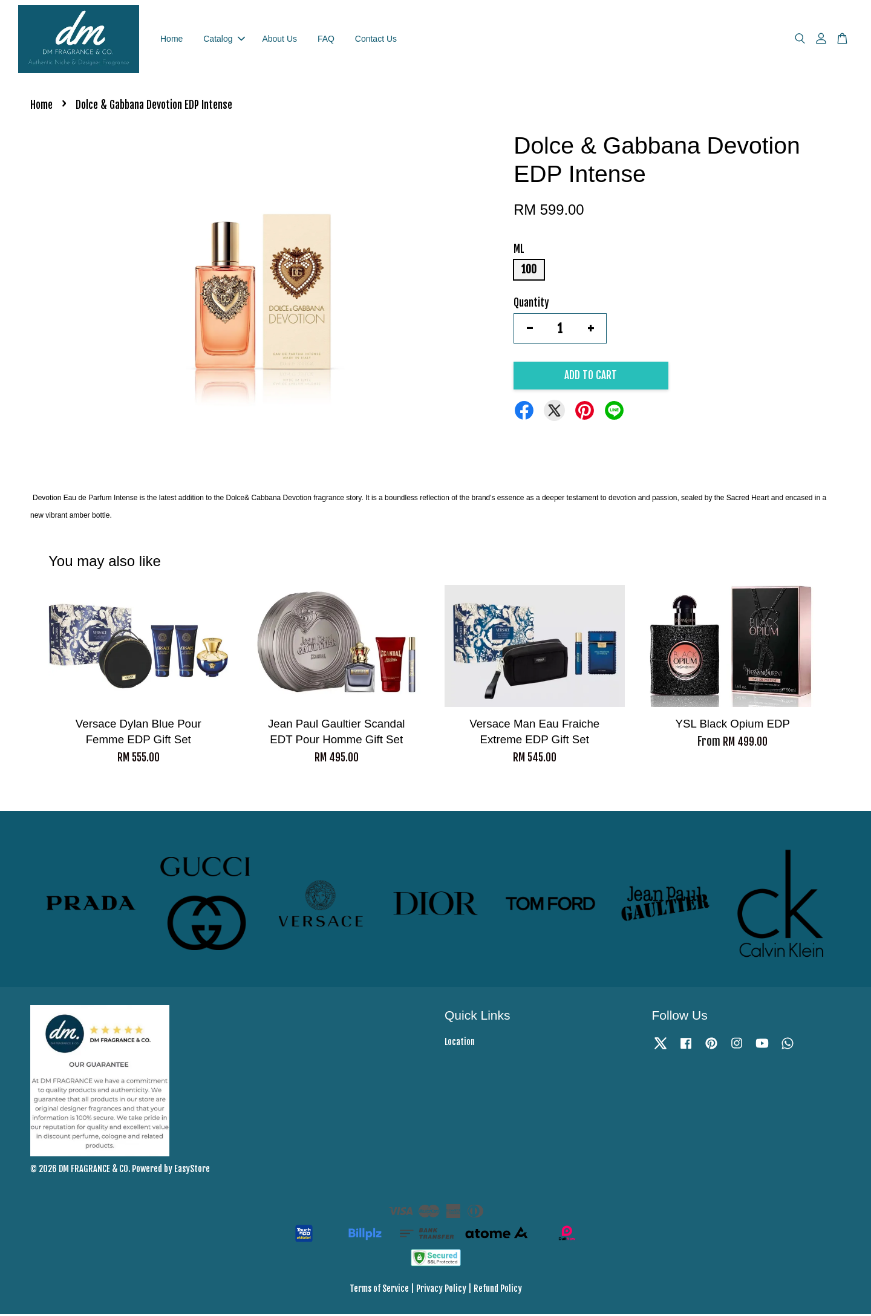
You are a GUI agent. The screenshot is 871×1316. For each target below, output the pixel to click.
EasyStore (192, 1170)
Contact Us (376, 39)
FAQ (326, 39)
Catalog (223, 39)
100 (529, 271)
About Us (279, 39)
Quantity (531, 304)
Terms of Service (379, 1290)
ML (519, 250)
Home (171, 39)
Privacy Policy (441, 1290)
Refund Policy (498, 1290)
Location (460, 1043)
